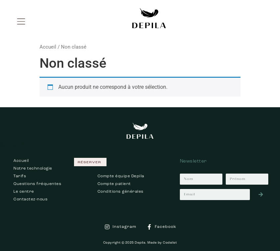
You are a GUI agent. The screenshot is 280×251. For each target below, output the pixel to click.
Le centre (23, 192)
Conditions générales (120, 192)
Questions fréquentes (37, 184)
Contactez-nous (30, 199)
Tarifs (19, 176)
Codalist (170, 242)
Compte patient (114, 184)
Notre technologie (32, 169)
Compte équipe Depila (120, 176)
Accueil (48, 47)
